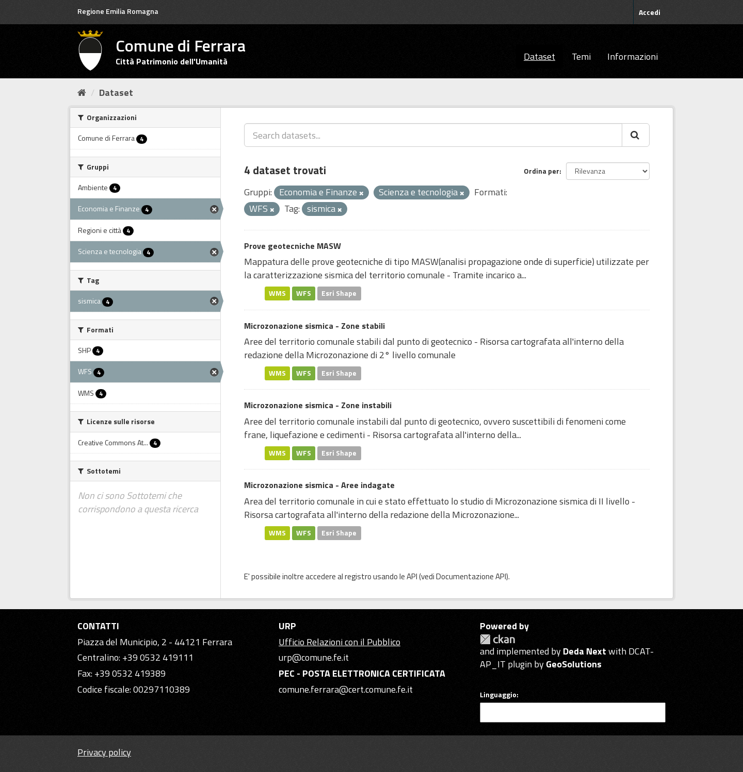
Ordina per (541, 170)
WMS (277, 293)
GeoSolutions (574, 664)
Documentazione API (471, 576)
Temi (581, 56)
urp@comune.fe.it (314, 657)
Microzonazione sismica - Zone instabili (318, 405)
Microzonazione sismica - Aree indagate (319, 485)
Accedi (649, 12)
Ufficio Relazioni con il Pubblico (339, 642)
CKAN (497, 639)
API (412, 576)
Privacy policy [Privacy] (104, 752)
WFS (303, 293)
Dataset (539, 56)
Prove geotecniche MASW (292, 246)
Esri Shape (339, 293)
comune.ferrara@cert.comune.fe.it (346, 689)
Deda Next (584, 651)
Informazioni (632, 56)
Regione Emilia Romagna (117, 11)
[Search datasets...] (433, 135)
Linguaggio (498, 695)
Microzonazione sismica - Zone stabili (314, 326)
